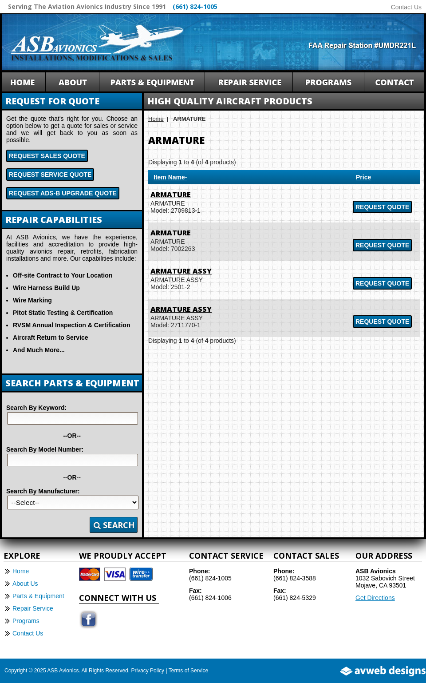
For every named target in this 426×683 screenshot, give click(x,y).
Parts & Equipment (38, 596)
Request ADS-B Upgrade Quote (63, 193)
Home (156, 118)
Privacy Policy (147, 670)
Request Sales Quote (47, 155)
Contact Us (406, 7)
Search (114, 525)
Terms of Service (188, 670)
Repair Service (32, 608)
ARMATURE (170, 194)
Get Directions (375, 597)
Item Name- (170, 177)
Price (363, 177)
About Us (25, 583)
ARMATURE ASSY (181, 271)
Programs (25, 620)
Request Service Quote (50, 174)
